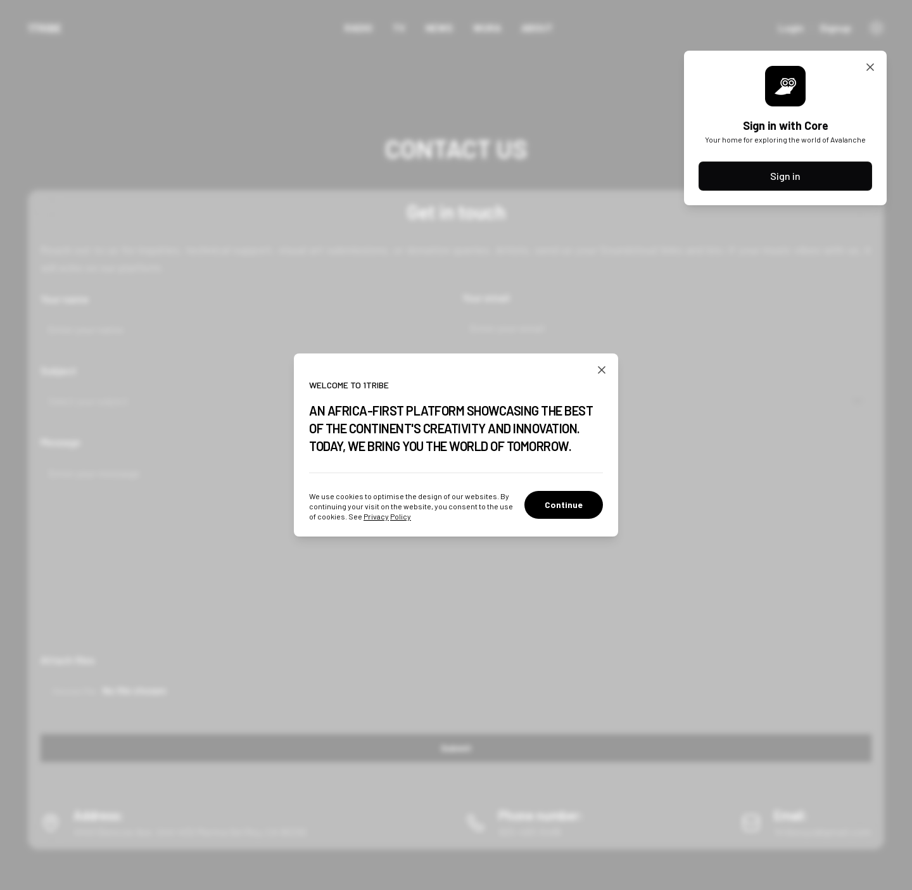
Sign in (785, 176)
